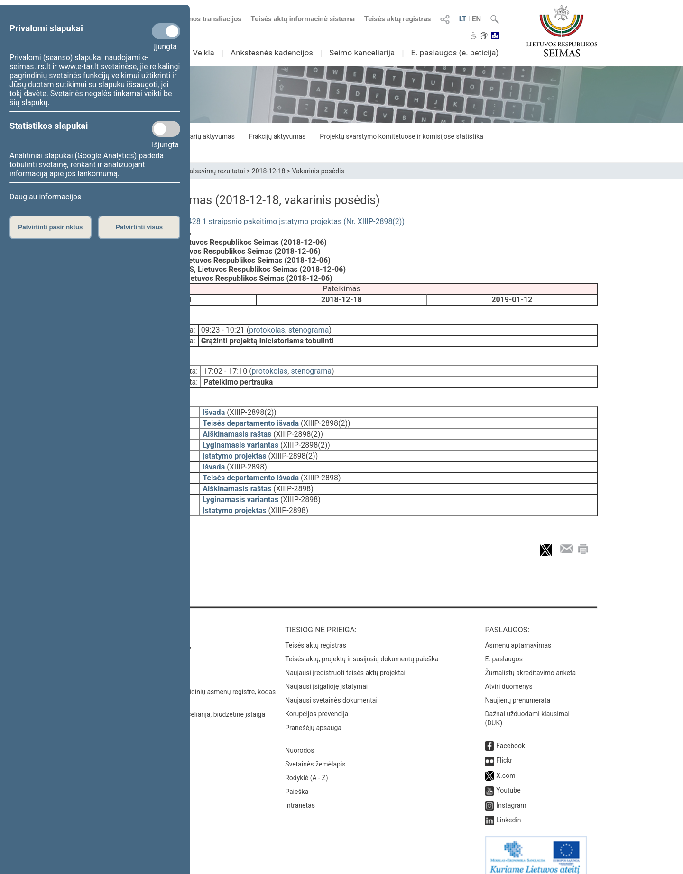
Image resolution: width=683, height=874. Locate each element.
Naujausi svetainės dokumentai (331, 690)
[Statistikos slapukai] (166, 129)
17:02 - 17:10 (225, 367)
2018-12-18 (269, 171)
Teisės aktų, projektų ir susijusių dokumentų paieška (361, 648)
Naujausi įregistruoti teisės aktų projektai (345, 662)
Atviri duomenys (508, 676)
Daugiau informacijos (45, 196)
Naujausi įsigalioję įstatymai (326, 676)
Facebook (510, 735)
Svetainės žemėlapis (315, 753)
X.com (505, 765)
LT (463, 19)
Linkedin (508, 809)
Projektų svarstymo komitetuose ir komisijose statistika (401, 136)
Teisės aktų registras (397, 19)
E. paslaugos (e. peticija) (454, 52)
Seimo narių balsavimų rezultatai (197, 171)
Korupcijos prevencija (316, 703)
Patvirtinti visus (139, 227)
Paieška (296, 781)
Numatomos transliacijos (196, 19)
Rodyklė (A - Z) (306, 767)
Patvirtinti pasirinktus (50, 227)
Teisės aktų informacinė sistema (303, 19)
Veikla (203, 52)
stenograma (308, 328)
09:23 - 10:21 (223, 328)
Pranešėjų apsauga (313, 717)
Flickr (504, 750)
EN (476, 19)
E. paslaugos (504, 648)
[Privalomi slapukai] (166, 31)
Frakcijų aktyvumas (277, 136)
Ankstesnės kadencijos (272, 52)
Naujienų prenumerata (517, 690)
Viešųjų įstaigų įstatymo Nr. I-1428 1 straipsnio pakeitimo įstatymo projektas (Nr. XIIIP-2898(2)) (245, 221)
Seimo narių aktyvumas (200, 136)
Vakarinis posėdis (318, 171)
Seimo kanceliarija (362, 52)
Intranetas (300, 795)
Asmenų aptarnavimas (518, 635)
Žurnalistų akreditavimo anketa (530, 662)
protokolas (267, 328)
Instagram (511, 795)
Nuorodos (299, 740)
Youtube (508, 780)
